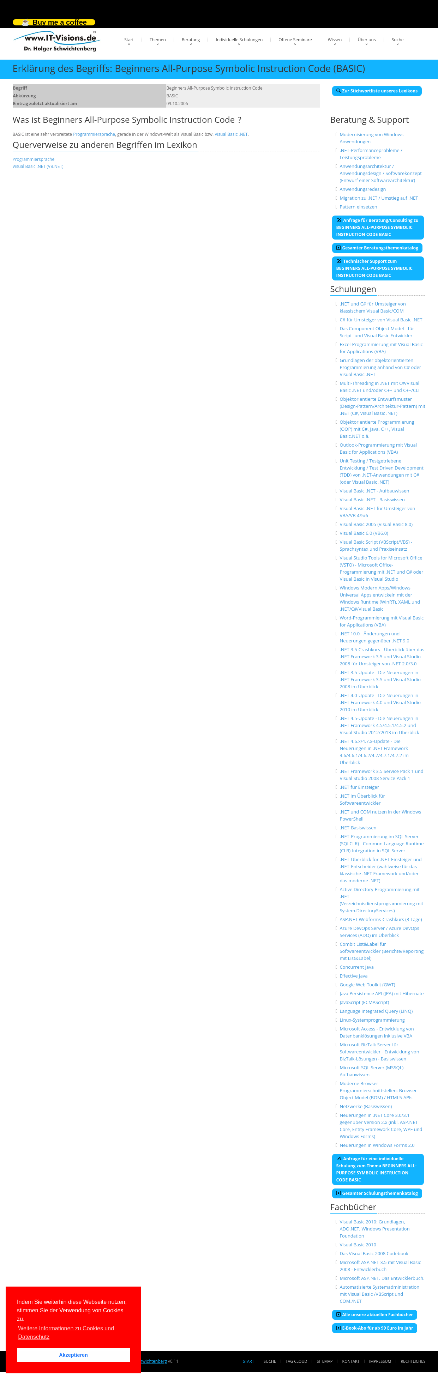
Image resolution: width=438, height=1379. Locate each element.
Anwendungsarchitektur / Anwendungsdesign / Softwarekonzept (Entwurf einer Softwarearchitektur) (380, 173)
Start (129, 40)
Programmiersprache (94, 134)
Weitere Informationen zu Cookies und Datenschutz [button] (66, 1332)
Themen (158, 40)
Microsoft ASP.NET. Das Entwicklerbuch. (382, 1278)
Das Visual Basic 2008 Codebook (374, 1253)
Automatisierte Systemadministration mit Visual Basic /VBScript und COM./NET (379, 1294)
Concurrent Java (357, 967)
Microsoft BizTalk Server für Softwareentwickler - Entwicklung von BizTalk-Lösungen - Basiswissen (379, 1051)
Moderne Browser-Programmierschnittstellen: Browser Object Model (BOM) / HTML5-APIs (378, 1090)
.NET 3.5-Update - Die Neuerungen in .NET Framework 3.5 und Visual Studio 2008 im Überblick (380, 679)
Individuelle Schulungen (239, 40)
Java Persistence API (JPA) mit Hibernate (382, 993)
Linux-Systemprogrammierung (372, 1020)
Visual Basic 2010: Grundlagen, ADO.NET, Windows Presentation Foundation (374, 1228)
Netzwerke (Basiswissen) (366, 1106)
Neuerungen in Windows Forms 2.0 (377, 1145)
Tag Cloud (296, 1361)
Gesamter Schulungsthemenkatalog (377, 1193)
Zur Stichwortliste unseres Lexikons (377, 91)
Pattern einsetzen (358, 207)
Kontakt (350, 1361)
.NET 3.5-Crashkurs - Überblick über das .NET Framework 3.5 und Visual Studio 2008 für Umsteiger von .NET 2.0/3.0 (382, 656)
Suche (398, 40)
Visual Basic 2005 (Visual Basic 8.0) (376, 524)
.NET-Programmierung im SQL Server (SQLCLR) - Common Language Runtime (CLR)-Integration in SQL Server (382, 843)
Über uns (367, 40)
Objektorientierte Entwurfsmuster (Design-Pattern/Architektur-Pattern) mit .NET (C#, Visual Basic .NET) (382, 406)
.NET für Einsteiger (359, 787)
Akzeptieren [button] (73, 1355)
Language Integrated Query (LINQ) (376, 1011)
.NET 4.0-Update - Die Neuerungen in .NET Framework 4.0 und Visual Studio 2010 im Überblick (380, 702)
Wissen (335, 40)
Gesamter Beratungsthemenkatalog (377, 248)
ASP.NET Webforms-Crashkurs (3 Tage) (381, 919)
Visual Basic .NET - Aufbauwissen (374, 491)
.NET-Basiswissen (358, 827)
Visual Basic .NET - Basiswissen (372, 499)
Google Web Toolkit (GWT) (367, 984)
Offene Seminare (295, 40)
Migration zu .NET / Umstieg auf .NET (379, 198)
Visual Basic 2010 (358, 1244)
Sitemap (325, 1361)
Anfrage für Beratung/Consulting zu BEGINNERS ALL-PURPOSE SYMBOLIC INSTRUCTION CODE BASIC (377, 227)
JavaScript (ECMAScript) (364, 1002)
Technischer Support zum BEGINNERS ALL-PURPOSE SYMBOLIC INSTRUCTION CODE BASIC (374, 268)
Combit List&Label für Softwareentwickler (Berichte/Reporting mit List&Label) (382, 951)
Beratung (191, 40)
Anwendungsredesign (363, 189)
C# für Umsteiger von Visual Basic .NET (381, 319)
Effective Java (353, 976)
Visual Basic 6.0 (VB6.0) (364, 533)
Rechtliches (413, 1361)
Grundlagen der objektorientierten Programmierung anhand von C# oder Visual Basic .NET (380, 367)
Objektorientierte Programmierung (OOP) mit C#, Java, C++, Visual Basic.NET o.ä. (377, 429)
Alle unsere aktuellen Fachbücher (374, 1315)
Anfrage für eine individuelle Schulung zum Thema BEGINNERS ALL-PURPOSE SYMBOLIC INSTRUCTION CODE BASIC (376, 1169)
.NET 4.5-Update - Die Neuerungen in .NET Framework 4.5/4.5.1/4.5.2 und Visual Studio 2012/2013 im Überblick (379, 725)
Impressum (380, 1361)
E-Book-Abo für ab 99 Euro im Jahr (374, 1328)
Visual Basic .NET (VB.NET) (38, 166)
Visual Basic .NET (231, 134)
